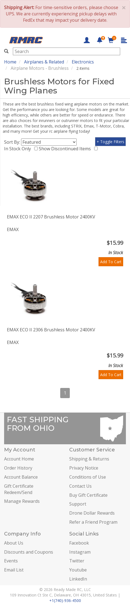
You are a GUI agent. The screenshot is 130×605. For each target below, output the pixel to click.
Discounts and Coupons (28, 552)
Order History (18, 468)
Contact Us (80, 486)
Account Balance (21, 477)
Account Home (19, 459)
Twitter (76, 561)
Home (10, 62)
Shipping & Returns (89, 459)
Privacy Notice (83, 468)
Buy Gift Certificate (88, 495)
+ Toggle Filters (110, 141)
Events (11, 561)
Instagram (80, 552)
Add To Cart (111, 261)
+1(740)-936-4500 (65, 600)
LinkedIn (78, 579)
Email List (14, 570)
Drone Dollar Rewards (92, 513)
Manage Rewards (22, 501)
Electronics (83, 62)
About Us (13, 543)
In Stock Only (18, 149)
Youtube (78, 570)
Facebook (79, 543)
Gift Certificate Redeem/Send (18, 489)
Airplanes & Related (44, 62)
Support (77, 504)
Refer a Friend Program (93, 522)
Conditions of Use (87, 477)
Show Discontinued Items (66, 149)
